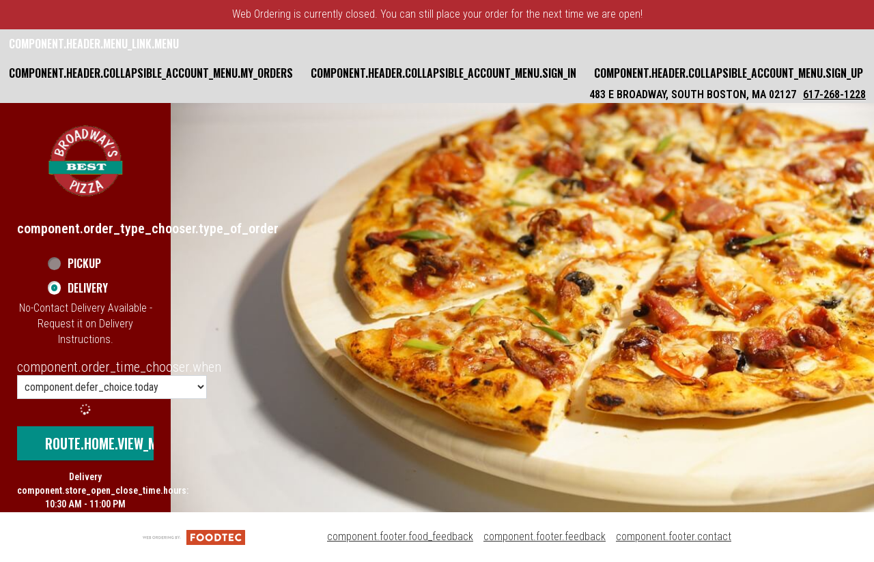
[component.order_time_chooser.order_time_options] (112, 387)
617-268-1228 (834, 94)
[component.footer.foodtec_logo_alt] (194, 536)
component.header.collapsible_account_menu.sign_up (728, 73)
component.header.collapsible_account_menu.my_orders (151, 73)
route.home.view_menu (112, 443)
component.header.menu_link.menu (94, 43)
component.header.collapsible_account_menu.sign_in (443, 73)
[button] (85, 161)
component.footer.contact (673, 536)
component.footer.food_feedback (400, 536)
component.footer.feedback (544, 536)
